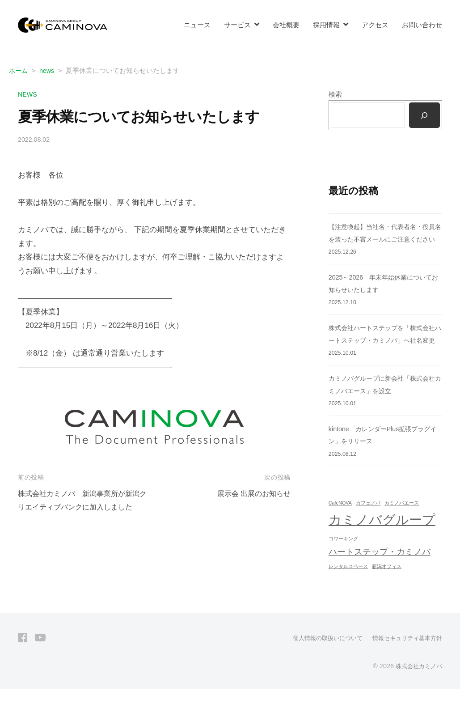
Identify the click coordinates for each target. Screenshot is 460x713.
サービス (237, 25)
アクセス (375, 25)
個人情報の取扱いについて (319, 662)
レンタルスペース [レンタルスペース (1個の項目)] (348, 591)
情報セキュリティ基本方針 (404, 662)
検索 (335, 94)
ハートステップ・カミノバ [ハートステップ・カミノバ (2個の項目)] (379, 576)
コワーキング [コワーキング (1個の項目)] (343, 563)
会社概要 (286, 25)
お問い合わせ (422, 25)
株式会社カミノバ (417, 689)
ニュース (197, 25)
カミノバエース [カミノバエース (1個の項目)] (401, 527)
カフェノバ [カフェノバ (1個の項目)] (368, 527)
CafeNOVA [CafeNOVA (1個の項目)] (340, 527)
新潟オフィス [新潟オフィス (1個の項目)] (386, 591)
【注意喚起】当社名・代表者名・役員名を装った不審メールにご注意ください (382, 239)
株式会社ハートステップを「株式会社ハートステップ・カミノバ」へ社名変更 (382, 352)
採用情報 (326, 25)
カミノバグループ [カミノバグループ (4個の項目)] (382, 544)
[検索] (424, 115)
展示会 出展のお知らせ (251, 493)
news (28, 94)
